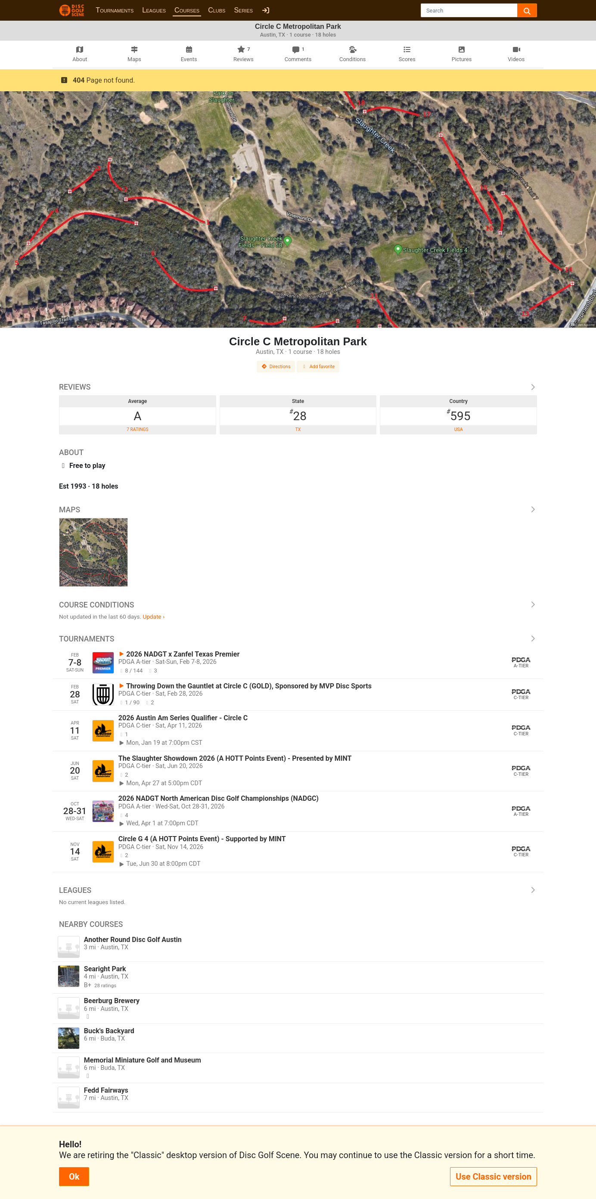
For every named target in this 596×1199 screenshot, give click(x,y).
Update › (154, 616)
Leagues (154, 10)
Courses (186, 10)
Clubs (216, 10)
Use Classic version (493, 1176)
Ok (74, 1176)
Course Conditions (298, 605)
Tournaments (114, 10)
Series (243, 10)
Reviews (298, 387)
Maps (298, 509)
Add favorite (318, 366)
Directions (276, 366)
